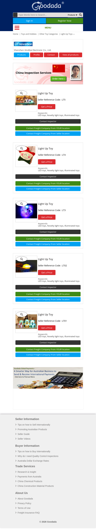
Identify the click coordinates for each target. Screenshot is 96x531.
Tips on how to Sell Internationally (34, 424)
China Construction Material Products (36, 486)
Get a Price (46, 106)
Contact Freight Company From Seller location (48, 133)
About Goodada (25, 498)
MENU (48, 27)
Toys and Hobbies (28, 34)
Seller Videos (24, 439)
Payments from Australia (29, 476)
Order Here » (58, 78)
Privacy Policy (24, 503)
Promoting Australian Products (32, 429)
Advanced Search (15, 15)
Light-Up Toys (66, 34)
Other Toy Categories (48, 34)
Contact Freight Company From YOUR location (48, 128)
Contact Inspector (48, 121)
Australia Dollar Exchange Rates (33, 461)
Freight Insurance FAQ (29, 512)
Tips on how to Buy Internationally (34, 451)
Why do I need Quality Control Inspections (38, 456)
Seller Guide (24, 434)
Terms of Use (24, 508)
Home (15, 34)
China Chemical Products (30, 481)
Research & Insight (27, 472)
